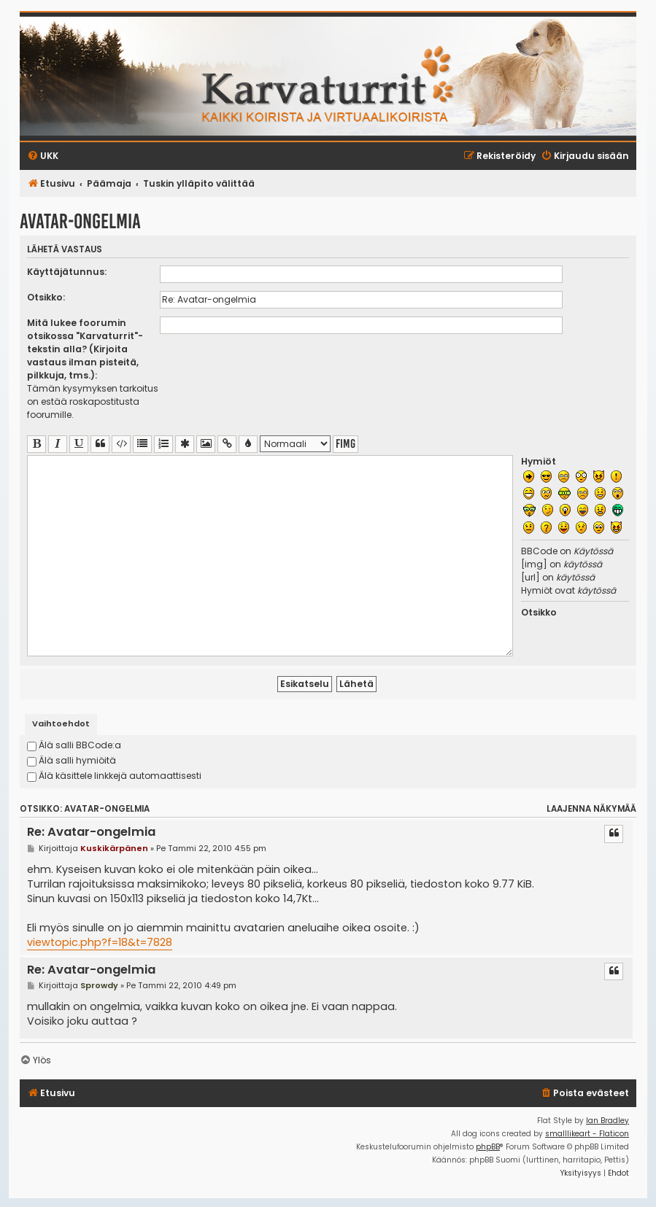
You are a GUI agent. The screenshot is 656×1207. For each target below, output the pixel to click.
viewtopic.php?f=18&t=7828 (99, 942)
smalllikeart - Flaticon (587, 1133)
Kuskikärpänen (114, 848)
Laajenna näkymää (591, 809)
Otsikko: (46, 297)
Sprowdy (99, 985)
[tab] (61, 724)
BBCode (539, 551)
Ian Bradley (607, 1120)
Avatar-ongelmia (80, 221)
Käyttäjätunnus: (67, 271)
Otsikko (539, 612)
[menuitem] (584, 1093)
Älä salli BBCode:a (74, 745)
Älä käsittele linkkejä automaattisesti (114, 775)
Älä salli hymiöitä (71, 760)
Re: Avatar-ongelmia (91, 832)
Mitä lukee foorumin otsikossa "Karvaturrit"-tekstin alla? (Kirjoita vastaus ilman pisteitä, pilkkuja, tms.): (85, 349)
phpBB (488, 1146)
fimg (345, 444)
